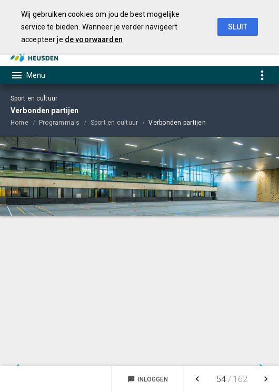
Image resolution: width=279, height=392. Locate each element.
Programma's (59, 122)
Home (19, 122)
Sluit (237, 27)
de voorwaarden (94, 39)
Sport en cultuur (114, 122)
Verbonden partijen (176, 122)
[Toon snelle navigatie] (262, 75)
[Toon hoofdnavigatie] (28, 75)
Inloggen (147, 379)
